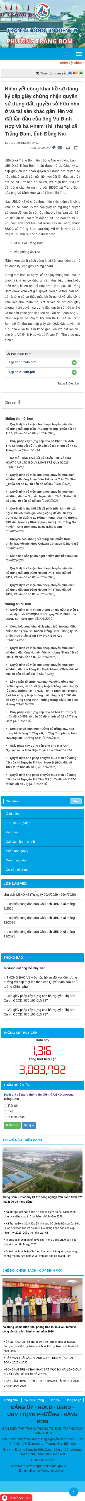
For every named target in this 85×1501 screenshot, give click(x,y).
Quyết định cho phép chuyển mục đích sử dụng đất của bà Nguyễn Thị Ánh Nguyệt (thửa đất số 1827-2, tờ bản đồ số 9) (41, 762)
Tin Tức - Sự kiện (18, 823)
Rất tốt (11, 1106)
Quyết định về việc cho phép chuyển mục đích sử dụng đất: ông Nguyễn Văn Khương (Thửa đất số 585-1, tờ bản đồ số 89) (42, 652)
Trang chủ (11, 1400)
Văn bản (12, 832)
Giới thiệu (13, 813)
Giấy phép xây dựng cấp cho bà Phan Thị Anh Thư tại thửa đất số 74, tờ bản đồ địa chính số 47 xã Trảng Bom (41, 445)
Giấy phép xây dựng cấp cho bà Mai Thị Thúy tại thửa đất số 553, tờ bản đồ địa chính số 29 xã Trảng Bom (41, 716)
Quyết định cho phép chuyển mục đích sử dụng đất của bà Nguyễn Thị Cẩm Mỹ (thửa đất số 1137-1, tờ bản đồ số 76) (42, 779)
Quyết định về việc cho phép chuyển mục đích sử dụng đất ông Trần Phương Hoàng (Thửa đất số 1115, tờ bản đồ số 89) (41, 429)
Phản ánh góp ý (17, 851)
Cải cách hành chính (20, 841)
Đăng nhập (73, 1400)
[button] (74, 362)
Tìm (76, 801)
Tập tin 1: (22, 362)
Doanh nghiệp (16, 860)
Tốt (8, 1111)
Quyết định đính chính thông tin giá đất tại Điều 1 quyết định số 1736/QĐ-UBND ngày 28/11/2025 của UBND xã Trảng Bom (42, 614)
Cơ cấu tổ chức (17, 869)
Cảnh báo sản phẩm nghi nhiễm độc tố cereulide (44, 556)
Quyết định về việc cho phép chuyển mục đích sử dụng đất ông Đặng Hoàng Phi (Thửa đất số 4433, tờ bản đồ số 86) (40, 572)
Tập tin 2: (21, 372)
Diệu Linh (74, 383)
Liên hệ (54, 1400)
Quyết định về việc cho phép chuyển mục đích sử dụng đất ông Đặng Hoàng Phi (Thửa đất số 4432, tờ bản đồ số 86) (40, 589)
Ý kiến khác (14, 1117)
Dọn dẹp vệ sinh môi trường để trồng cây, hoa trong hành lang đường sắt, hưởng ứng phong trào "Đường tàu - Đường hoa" (41, 733)
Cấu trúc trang (34, 1400)
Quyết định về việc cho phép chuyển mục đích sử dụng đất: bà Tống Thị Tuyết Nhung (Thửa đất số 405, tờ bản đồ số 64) (42, 669)
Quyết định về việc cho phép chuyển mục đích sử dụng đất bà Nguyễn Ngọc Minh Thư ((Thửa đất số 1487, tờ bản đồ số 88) (41, 496)
